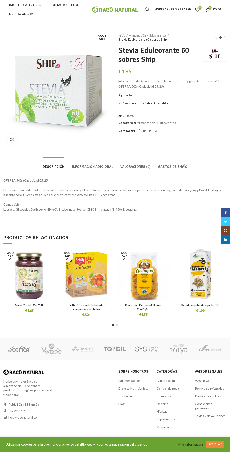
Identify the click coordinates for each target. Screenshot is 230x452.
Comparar (130, 103)
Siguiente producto (224, 37)
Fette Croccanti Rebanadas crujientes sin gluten (86, 307)
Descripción (53, 166)
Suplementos (166, 419)
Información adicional (92, 166)
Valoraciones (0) (135, 166)
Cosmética (164, 396)
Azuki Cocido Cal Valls (29, 305)
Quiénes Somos (129, 380)
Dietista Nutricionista (133, 388)
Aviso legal (202, 380)
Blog (121, 404)
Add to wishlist (158, 103)
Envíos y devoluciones (210, 416)
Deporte (162, 404)
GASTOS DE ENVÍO (172, 166)
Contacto (125, 396)
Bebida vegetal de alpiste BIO (200, 305)
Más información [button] (190, 444)
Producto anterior (215, 37)
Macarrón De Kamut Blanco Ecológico (143, 307)
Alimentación (137, 35)
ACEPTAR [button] (215, 444)
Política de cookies (208, 396)
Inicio (121, 35)
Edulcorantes (157, 35)
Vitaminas (163, 427)
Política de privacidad (209, 388)
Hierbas (162, 411)
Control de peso (168, 388)
